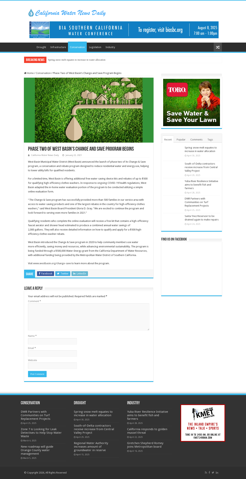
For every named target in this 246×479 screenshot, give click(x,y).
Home (29, 47)
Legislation (95, 47)
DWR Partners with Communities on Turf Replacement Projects (197, 202)
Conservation (77, 47)
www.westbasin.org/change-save (52, 263)
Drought (41, 47)
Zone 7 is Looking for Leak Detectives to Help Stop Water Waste (41, 432)
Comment (34, 301)
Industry (110, 47)
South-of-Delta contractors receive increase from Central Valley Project (201, 167)
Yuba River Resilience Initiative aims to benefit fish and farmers (201, 185)
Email (32, 348)
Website (32, 360)
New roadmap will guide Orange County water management (37, 450)
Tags (210, 139)
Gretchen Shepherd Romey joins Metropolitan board (145, 444)
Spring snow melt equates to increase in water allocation (76, 59)
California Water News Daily (45, 155)
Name (32, 335)
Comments (196, 139)
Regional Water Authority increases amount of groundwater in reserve (91, 446)
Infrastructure (58, 47)
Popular (181, 139)
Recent (168, 139)
